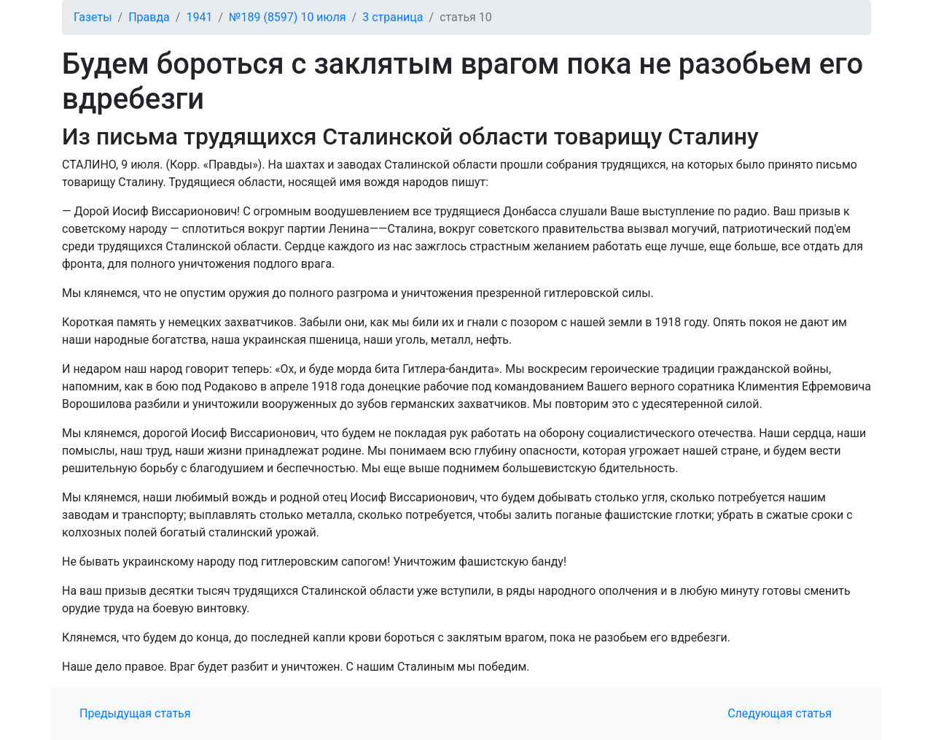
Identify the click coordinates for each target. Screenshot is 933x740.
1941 (199, 17)
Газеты (93, 17)
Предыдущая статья (135, 713)
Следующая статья (779, 713)
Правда (149, 17)
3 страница (392, 17)
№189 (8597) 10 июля (287, 17)
